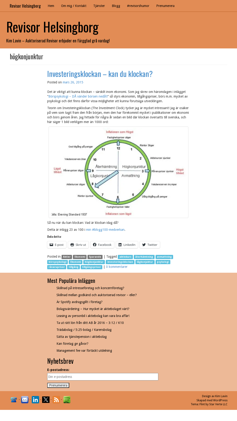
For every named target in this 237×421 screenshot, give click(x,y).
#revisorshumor (138, 6)
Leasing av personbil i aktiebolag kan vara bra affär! (92, 316)
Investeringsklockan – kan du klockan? (100, 73)
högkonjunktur (94, 261)
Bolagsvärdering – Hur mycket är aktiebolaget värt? (92, 309)
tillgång (73, 267)
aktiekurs (125, 256)
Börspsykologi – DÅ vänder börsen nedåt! (78, 96)
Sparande (95, 256)
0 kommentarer (117, 267)
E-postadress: (58, 370)
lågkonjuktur (145, 261)
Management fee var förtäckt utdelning (84, 350)
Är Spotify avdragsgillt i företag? (79, 302)
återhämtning (144, 256)
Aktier (67, 256)
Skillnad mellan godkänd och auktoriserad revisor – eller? (96, 295)
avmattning (164, 256)
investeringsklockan (120, 261)
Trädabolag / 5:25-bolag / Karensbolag (84, 330)
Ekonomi (80, 256)
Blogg (116, 6)
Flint (202, 404)
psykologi (163, 261)
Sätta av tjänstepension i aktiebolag (81, 337)
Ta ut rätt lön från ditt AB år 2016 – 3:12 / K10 (90, 323)
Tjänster (99, 6)
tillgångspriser (91, 267)
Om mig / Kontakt (73, 6)
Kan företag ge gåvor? (72, 343)
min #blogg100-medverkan (105, 229)
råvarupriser (57, 267)
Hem (51, 6)
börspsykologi (57, 261)
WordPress (220, 400)
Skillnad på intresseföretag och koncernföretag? (90, 288)
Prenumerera (165, 6)
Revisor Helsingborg (25, 6)
